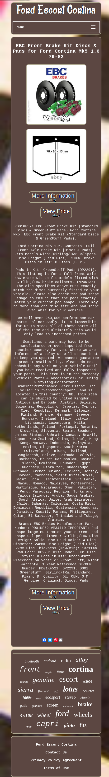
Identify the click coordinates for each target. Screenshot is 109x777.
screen (53, 704)
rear (29, 726)
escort (68, 679)
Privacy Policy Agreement (56, 760)
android (50, 661)
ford (62, 713)
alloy (82, 659)
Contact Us (56, 753)
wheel (44, 715)
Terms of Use (56, 768)
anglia (48, 672)
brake (85, 704)
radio (66, 660)
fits (83, 725)
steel (38, 698)
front (30, 670)
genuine (43, 679)
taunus (24, 681)
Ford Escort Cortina (56, 745)
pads (23, 705)
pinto (69, 725)
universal (68, 706)
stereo (70, 697)
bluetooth (31, 661)
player (43, 690)
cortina (80, 669)
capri (47, 724)
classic (85, 698)
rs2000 (87, 681)
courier (88, 691)
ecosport (52, 697)
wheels (83, 714)
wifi (56, 691)
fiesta (60, 671)
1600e (27, 698)
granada (37, 705)
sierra (25, 689)
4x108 (26, 715)
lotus (70, 689)
